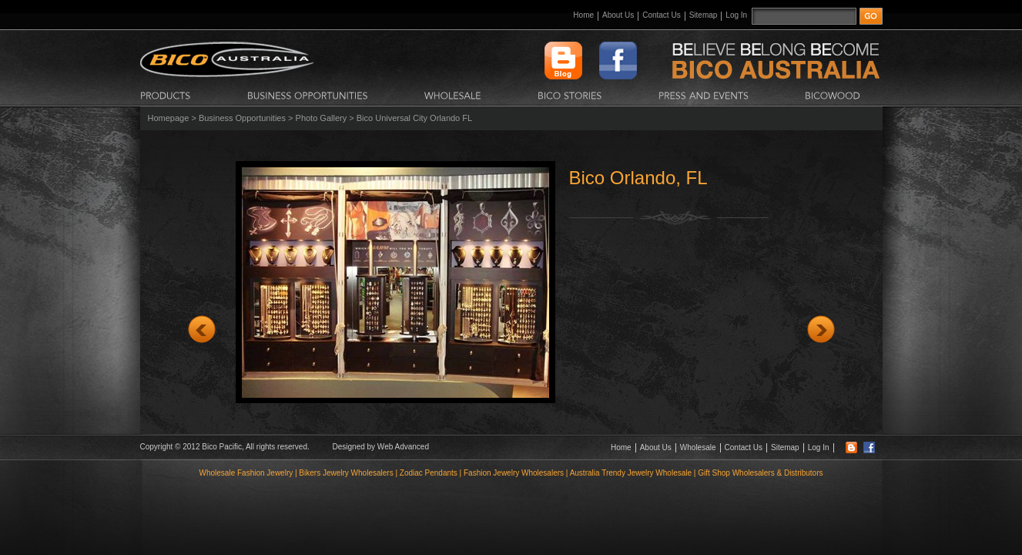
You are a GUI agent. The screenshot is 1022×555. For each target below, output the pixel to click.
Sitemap (703, 15)
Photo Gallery (321, 118)
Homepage (168, 118)
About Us (618, 15)
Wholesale (698, 447)
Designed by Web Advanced (381, 446)
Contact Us (661, 15)
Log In (736, 15)
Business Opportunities (242, 118)
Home (583, 15)
